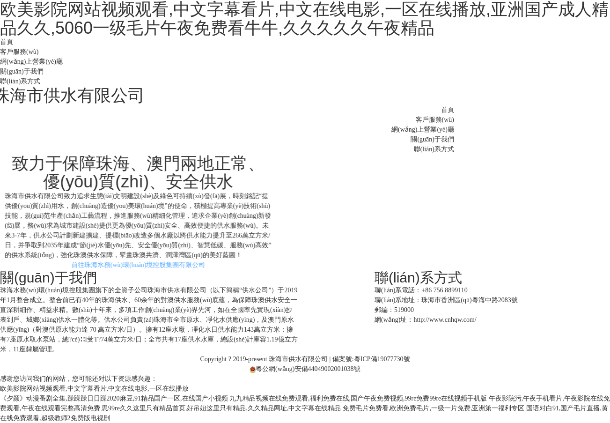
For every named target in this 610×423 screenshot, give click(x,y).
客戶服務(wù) (19, 51)
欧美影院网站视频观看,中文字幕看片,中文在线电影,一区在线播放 (94, 388)
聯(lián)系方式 (20, 81)
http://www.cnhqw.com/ (444, 319)
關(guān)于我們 (22, 71)
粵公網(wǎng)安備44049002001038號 (305, 368)
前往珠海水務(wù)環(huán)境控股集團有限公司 (148, 264)
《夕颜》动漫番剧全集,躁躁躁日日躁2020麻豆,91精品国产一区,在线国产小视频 (114, 398)
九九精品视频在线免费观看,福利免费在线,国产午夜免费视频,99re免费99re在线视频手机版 (358, 398)
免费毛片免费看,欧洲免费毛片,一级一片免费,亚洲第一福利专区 (434, 408)
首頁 (6, 41)
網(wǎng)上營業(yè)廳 (31, 61)
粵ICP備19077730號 (382, 359)
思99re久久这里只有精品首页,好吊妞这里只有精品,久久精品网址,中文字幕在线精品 (221, 408)
